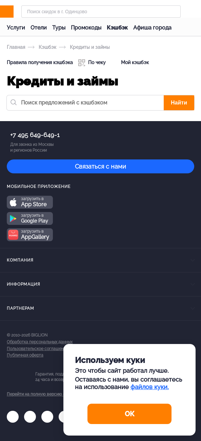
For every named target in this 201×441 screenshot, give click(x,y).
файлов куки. (149, 386)
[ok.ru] (30, 417)
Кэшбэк (117, 27)
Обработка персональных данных (40, 342)
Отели (39, 27)
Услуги (16, 27)
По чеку (92, 62)
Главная (16, 47)
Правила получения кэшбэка (40, 62)
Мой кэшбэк (130, 62)
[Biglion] (14, 11)
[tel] (47, 417)
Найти (179, 103)
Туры (58, 27)
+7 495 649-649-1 (35, 134)
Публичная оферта (25, 355)
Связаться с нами (100, 166)
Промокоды (86, 27)
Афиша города (152, 27)
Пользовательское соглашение (37, 348)
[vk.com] (13, 417)
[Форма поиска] (101, 11)
